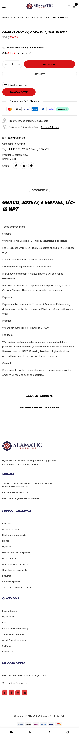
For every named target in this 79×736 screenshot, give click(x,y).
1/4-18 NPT (14, 149)
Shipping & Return (50, 127)
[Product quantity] (12, 64)
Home (5, 17)
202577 (25, 149)
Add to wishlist (18, 84)
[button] (74, 6)
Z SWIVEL (43, 149)
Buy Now (39, 74)
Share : (6, 165)
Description (39, 190)
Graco (34, 149)
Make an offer (19, 92)
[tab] (39, 190)
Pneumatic (18, 17)
